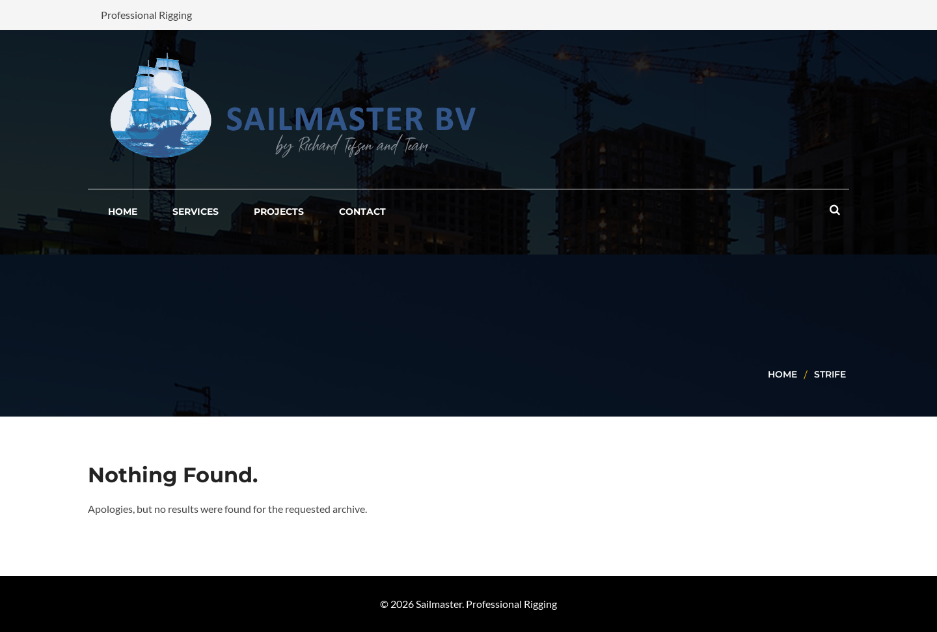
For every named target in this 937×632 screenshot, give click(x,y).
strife (830, 374)
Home (782, 374)
